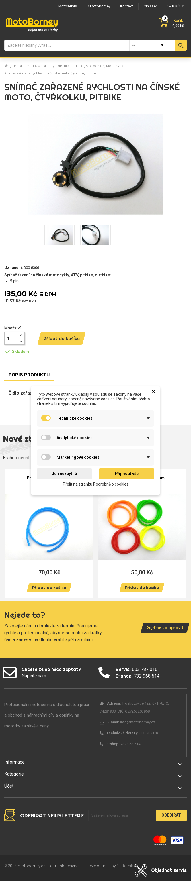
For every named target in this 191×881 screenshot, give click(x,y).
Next (179, 531)
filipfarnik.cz (127, 866)
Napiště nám (34, 675)
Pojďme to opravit (165, 627)
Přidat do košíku (61, 338)
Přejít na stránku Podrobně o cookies (95, 484)
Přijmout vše (127, 473)
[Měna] (175, 6)
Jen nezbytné (64, 473)
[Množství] (11, 338)
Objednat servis (169, 870)
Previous (11, 531)
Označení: (13, 267)
